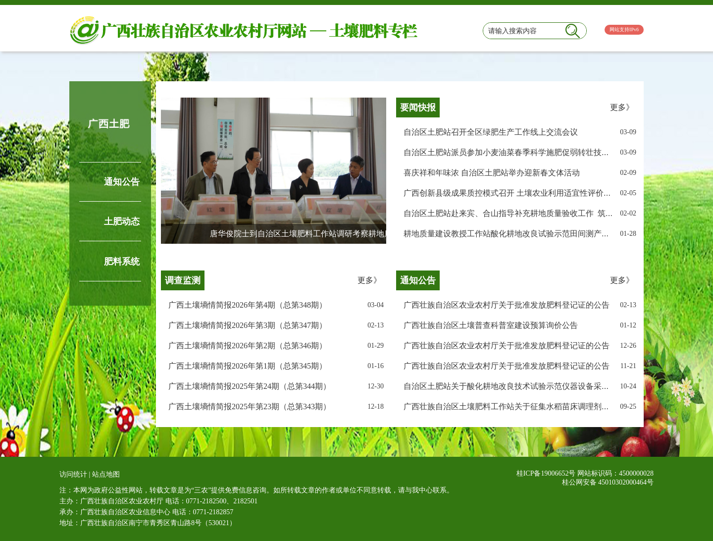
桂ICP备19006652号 (546, 473)
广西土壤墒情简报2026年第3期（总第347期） (247, 325)
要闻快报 (418, 107)
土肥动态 (122, 221)
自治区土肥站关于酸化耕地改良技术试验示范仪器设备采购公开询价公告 (530, 386)
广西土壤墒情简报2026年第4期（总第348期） (247, 305)
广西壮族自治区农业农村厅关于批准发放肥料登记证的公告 (507, 305)
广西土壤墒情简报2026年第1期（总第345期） (247, 366)
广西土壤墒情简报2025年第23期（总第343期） (249, 406)
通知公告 (122, 182)
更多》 (622, 107)
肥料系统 (122, 262)
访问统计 (73, 474)
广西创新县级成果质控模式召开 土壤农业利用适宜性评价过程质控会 (523, 193)
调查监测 (183, 280)
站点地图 (106, 474)
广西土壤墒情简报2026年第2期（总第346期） (247, 345)
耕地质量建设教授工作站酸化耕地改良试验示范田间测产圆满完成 (518, 233)
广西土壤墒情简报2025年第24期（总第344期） (249, 386)
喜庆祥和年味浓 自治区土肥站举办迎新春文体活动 (492, 172)
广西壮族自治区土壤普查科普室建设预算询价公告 (491, 325)
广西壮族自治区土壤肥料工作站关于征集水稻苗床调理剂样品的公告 (522, 406)
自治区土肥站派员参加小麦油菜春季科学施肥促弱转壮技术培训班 (518, 152)
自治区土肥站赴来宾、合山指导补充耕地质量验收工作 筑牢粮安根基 (524, 213)
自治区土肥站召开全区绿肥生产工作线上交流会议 (491, 132)
